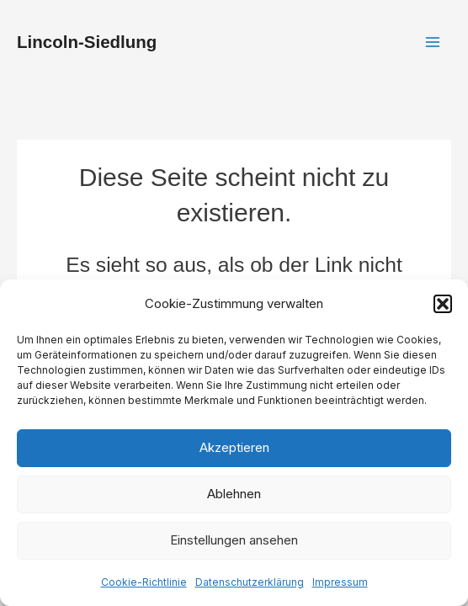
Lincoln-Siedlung (87, 41)
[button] (442, 303)
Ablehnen (234, 494)
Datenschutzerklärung (249, 582)
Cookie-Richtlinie (144, 582)
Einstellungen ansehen (234, 540)
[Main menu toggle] (432, 42)
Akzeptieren (234, 447)
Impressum (340, 582)
